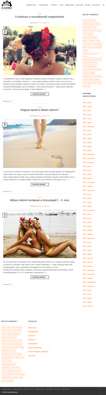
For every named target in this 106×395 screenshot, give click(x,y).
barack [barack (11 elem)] (4, 330)
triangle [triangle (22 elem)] (15, 377)
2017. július (87, 194)
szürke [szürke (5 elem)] (17, 374)
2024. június (87, 102)
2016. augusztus (89, 210)
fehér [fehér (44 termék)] (84, 34)
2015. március (88, 258)
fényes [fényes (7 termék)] (98, 40)
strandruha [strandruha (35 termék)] (98, 76)
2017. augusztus (89, 190)
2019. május (87, 142)
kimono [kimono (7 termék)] (85, 50)
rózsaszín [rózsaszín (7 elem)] (18, 371)
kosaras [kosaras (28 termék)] (98, 59)
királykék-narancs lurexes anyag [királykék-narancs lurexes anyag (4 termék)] (90, 55)
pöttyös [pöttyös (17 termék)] (92, 73)
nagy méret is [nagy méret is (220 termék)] (87, 69)
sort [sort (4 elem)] (3, 374)
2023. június (87, 114)
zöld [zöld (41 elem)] (3, 381)
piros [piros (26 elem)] (18, 367)
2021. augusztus (89, 126)
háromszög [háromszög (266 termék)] (86, 44)
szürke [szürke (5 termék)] (85, 79)
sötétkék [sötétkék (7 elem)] (4, 377)
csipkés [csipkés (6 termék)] (85, 30)
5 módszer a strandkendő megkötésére (39, 16)
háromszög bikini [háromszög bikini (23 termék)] (97, 44)
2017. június (87, 198)
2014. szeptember (89, 282)
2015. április (87, 254)
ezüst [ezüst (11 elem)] (3, 337)
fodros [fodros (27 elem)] (20, 340)
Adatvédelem (33, 344)
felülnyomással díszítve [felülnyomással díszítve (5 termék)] (90, 37)
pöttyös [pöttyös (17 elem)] (11, 371)
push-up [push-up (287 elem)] (4, 371)
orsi (48, 22)
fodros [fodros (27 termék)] (85, 40)
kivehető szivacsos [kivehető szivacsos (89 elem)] (7, 357)
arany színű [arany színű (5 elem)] (10, 327)
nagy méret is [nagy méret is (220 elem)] (6, 367)
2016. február (88, 230)
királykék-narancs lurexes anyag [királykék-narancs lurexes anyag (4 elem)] (11, 354)
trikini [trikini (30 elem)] (20, 377)
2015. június (87, 246)
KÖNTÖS (54, 5)
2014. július (87, 290)
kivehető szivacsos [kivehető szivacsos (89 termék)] (88, 59)
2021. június (87, 134)
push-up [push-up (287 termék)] (85, 73)
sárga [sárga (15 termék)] (91, 79)
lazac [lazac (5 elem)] (3, 360)
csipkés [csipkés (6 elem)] (9, 334)
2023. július (87, 110)
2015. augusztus (89, 238)
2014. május (87, 298)
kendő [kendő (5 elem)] (21, 347)
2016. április (87, 226)
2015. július (87, 242)
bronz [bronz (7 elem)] (3, 334)
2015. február (88, 262)
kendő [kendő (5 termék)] (91, 47)
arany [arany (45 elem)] (3, 327)
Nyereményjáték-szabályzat (38, 351)
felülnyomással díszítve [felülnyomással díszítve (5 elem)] (9, 340)
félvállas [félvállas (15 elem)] (4, 344)
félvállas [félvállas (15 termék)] (91, 40)
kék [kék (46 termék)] (84, 63)
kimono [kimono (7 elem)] (13, 350)
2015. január (87, 266)
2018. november (89, 158)
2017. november (89, 182)
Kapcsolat (96, 5)
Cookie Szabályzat (35, 348)
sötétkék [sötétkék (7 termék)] (97, 79)
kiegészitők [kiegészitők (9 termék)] (98, 47)
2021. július (87, 130)
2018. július (87, 166)
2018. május (87, 174)
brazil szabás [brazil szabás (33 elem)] (17, 330)
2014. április (87, 302)
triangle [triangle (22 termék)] (89, 83)
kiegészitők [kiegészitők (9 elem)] (5, 350)
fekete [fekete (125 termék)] (90, 34)
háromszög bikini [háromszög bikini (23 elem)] (7, 347)
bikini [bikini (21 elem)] (9, 330)
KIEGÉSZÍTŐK (44, 5)
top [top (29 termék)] (84, 83)
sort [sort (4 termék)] (92, 76)
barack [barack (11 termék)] (92, 24)
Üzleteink (79, 5)
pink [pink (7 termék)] (94, 69)
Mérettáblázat (33, 332)
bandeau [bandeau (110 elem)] (19, 327)
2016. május (87, 222)
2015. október (88, 234)
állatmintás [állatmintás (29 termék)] (86, 86)
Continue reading (39, 94)
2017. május (87, 202)
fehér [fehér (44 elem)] (8, 337)
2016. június (87, 218)
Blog (62, 5)
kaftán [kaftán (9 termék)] (85, 47)
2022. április (87, 122)
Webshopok (69, 5)
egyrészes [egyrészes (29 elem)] (17, 334)
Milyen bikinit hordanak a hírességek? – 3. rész (39, 200)
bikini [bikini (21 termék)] (97, 24)
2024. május (87, 106)
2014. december (89, 270)
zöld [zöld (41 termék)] (100, 83)
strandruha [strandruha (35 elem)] (9, 374)
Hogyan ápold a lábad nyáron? (39, 109)
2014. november (89, 274)
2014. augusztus (89, 286)
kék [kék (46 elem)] (23, 357)
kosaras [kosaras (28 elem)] (17, 357)
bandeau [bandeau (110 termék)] (86, 24)
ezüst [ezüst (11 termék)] (99, 30)
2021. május (87, 138)
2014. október (88, 278)
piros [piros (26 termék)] (99, 69)
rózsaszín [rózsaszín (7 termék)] (86, 76)
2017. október (88, 186)
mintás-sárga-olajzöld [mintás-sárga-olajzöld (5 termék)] (89, 66)
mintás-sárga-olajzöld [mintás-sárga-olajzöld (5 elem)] (8, 364)
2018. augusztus (89, 162)
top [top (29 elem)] (10, 377)
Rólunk (88, 5)
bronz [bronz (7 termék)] (94, 27)
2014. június (87, 294)
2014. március (88, 306)
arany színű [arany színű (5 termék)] (92, 20)
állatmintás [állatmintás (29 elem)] (10, 381)
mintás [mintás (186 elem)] (9, 360)
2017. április (87, 206)
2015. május (87, 250)
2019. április (87, 146)
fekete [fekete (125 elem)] (14, 337)
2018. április (87, 178)
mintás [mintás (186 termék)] (94, 63)
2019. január (87, 150)
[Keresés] (103, 5)
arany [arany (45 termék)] (85, 20)
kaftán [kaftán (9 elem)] (16, 347)
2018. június (87, 170)
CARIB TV (32, 340)
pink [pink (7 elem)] (13, 367)
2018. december (89, 154)
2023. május (87, 118)
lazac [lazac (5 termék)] (88, 63)
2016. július (87, 214)
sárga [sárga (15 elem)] (22, 374)
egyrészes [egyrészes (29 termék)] (93, 30)
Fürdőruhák (32, 5)
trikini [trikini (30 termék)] (95, 83)
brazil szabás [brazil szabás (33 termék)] (87, 27)
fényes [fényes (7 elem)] (11, 344)
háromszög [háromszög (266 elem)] (18, 344)
